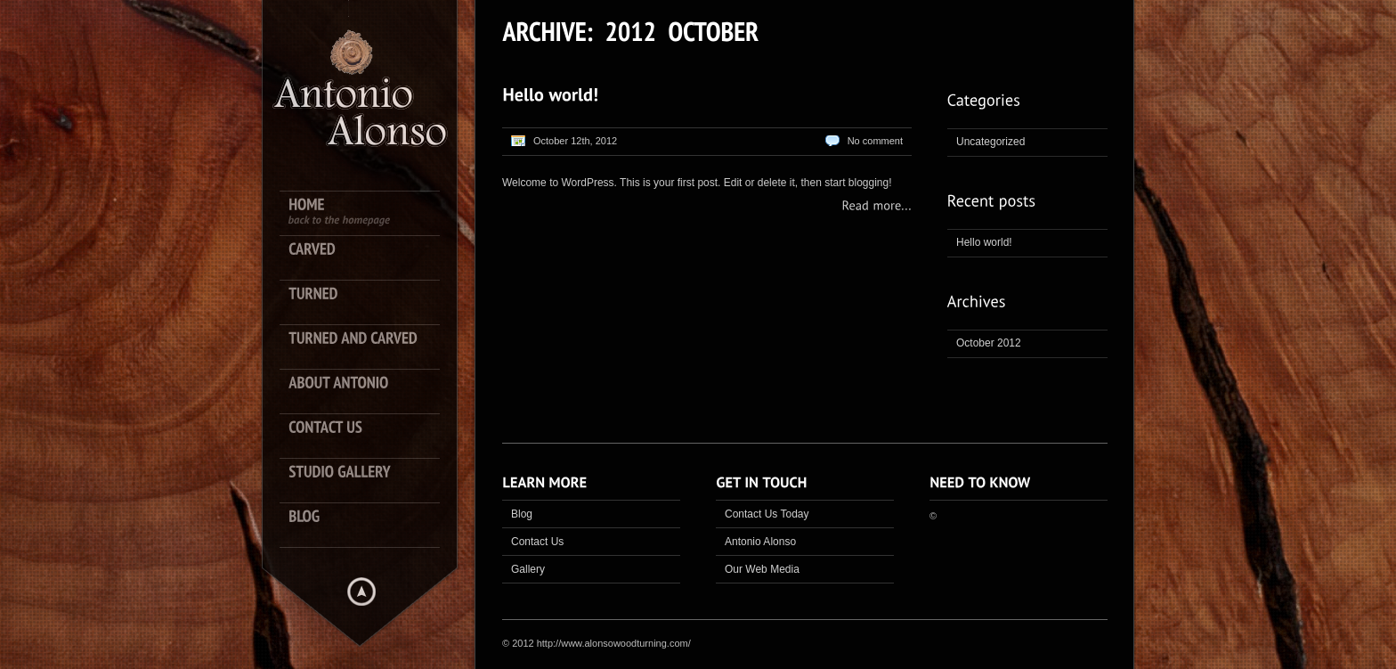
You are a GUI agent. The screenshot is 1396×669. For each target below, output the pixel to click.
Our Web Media (762, 569)
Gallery (528, 569)
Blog (521, 514)
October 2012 (988, 343)
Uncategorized (990, 141)
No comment (875, 140)
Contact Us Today (767, 514)
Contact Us (537, 541)
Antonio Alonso (760, 541)
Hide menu (361, 591)
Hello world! (984, 242)
